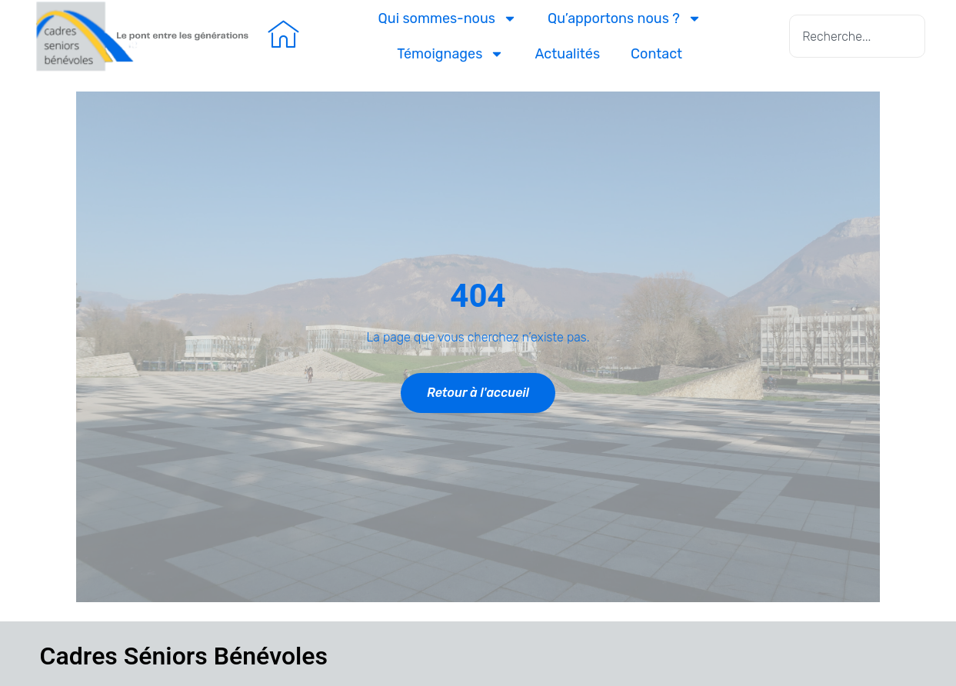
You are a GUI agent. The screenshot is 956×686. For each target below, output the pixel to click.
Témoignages (450, 53)
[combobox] (857, 36)
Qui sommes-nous (447, 18)
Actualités (567, 53)
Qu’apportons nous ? (624, 18)
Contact (656, 53)
